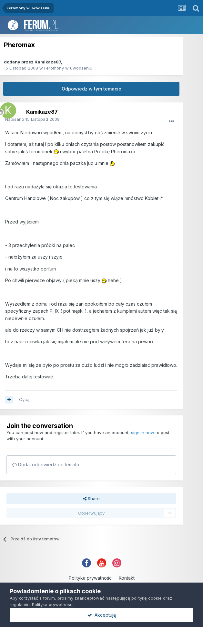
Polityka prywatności (91, 578)
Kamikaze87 (48, 61)
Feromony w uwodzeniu (68, 68)
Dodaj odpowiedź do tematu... (47, 464)
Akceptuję (101, 615)
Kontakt (127, 578)
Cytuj (24, 399)
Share (91, 498)
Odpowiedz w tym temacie (91, 88)
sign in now (142, 432)
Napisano (32, 119)
